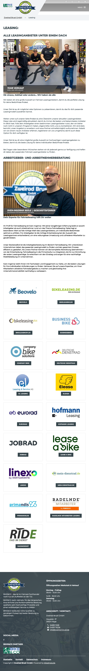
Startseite (7, 659)
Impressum (46, 659)
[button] (82, 7)
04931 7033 (54, 625)
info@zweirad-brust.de (59, 630)
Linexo (28, 250)
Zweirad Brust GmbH (13, 18)
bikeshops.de (49, 663)
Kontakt (19, 659)
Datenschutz (32, 659)
